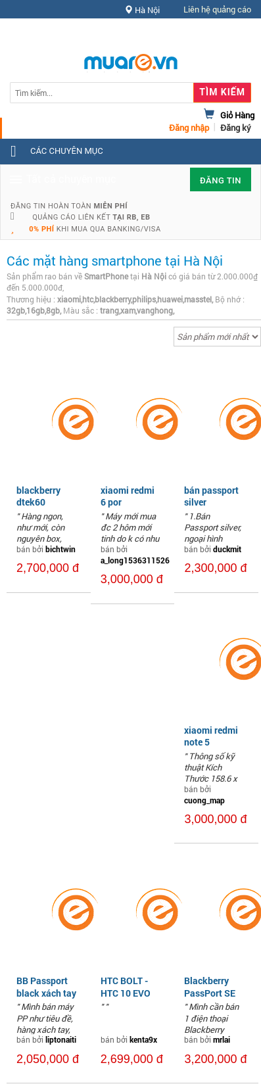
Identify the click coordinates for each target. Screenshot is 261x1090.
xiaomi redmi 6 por (127, 496)
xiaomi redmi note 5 (211, 736)
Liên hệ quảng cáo (217, 9)
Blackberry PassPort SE (209, 986)
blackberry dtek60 (38, 496)
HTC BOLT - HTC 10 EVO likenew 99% (126, 992)
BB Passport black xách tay (46, 986)
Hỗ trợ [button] (227, 36)
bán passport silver (211, 496)
